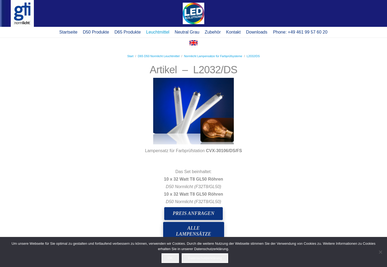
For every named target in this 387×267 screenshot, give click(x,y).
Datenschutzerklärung (205, 258)
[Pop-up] (193, 13)
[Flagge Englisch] (193, 44)
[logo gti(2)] (22, 13)
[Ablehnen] (380, 252)
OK (170, 258)
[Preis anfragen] (193, 213)
